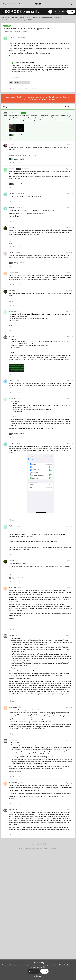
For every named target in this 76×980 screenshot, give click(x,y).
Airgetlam (12, 227)
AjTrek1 (11, 144)
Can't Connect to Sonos (22, 83)
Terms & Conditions (25, 848)
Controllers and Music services (51, 18)
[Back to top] (72, 846)
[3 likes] (17, 135)
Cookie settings (37, 848)
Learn (9, 4)
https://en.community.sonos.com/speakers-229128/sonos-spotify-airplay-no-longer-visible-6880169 (39, 566)
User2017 (12, 252)
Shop (4, 4)
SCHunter (12, 443)
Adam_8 (11, 193)
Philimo (11, 526)
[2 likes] (16, 159)
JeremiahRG (13, 587)
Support (14, 4)
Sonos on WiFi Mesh (15, 771)
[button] (2, 12)
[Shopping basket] (70, 3)
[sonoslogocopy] (38, 4)
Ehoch (11, 380)
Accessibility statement (50, 848)
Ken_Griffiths (13, 113)
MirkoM (11, 311)
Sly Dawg (12, 207)
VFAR (11, 272)
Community (5, 18)
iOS (11, 83)
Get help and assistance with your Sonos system (25, 18)
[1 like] (16, 578)
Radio (20, 4)
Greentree (12, 37)
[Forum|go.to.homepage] (22, 12)
